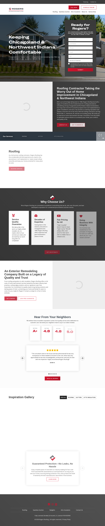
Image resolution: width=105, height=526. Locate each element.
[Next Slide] (82, 360)
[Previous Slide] (23, 360)
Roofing (55, 12)
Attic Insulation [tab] (89, 397)
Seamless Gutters (64, 12)
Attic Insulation (75, 12)
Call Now (74, 7)
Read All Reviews (52, 378)
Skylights (52, 511)
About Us (84, 12)
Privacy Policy (66, 519)
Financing (85, 2)
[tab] (48, 375)
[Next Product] (103, 138)
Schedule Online (88, 7)
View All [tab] (63, 397)
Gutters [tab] (79, 397)
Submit (80, 70)
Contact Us (93, 2)
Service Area (92, 12)
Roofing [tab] (71, 397)
